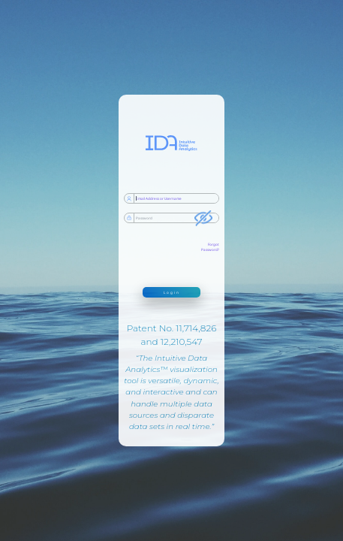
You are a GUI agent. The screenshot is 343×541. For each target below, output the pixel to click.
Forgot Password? (210, 247)
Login (172, 292)
